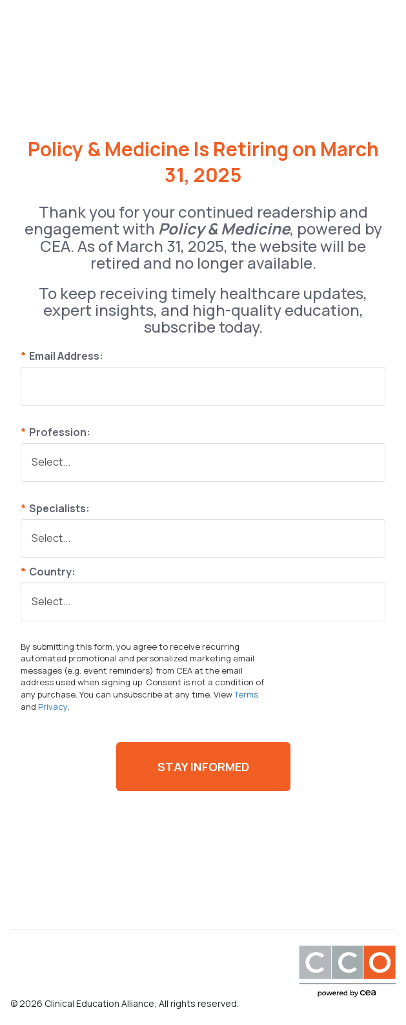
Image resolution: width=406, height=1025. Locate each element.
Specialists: (55, 508)
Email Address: (62, 356)
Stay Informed (203, 766)
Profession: (55, 432)
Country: (48, 571)
